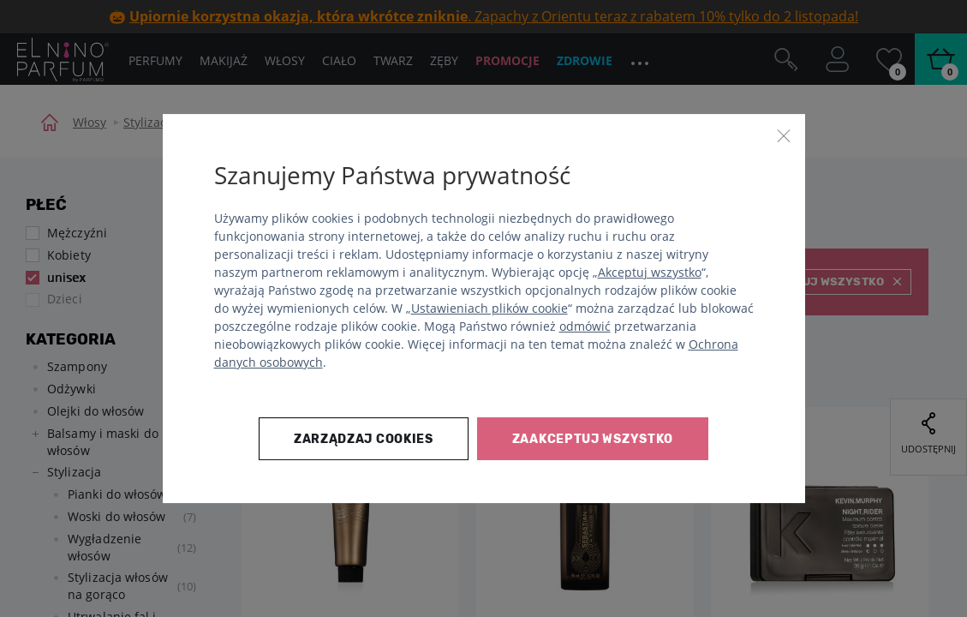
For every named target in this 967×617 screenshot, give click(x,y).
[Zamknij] (783, 135)
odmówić (585, 326)
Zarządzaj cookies (363, 439)
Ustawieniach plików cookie (489, 308)
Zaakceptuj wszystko (592, 439)
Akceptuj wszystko (649, 272)
